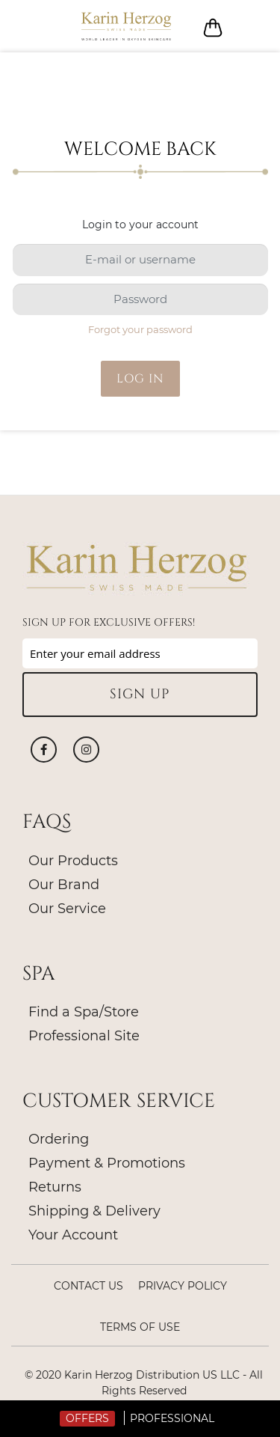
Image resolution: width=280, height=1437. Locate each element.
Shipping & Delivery (94, 1211)
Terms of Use (140, 1327)
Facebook (44, 749)
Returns (54, 1187)
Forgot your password (140, 329)
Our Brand (63, 884)
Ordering (58, 1139)
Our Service (67, 908)
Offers (87, 1418)
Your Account (73, 1235)
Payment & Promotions (106, 1163)
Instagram (86, 749)
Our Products (73, 860)
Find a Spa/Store (83, 1012)
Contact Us (88, 1286)
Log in (248, 26)
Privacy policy (182, 1286)
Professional (172, 1418)
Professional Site (84, 1036)
